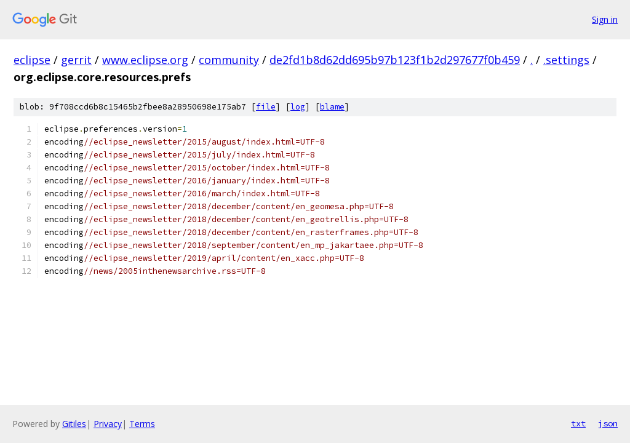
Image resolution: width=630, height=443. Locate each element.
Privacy (108, 423)
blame (332, 107)
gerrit (76, 59)
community (229, 59)
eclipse (32, 59)
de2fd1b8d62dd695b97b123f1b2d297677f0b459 (394, 59)
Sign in (605, 19)
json (608, 423)
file (266, 107)
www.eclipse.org (145, 59)
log (297, 107)
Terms (142, 423)
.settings (566, 59)
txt (578, 423)
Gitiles (74, 423)
